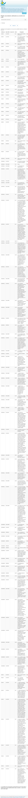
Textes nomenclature (10, 797)
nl (1, 1)
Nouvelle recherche (6, 19)
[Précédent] (10, 25)
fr (2, 1)
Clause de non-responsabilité (19, 796)
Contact (24, 796)
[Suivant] (17, 25)
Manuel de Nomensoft (4, 797)
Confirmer (24, 13)
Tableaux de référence (16, 797)
